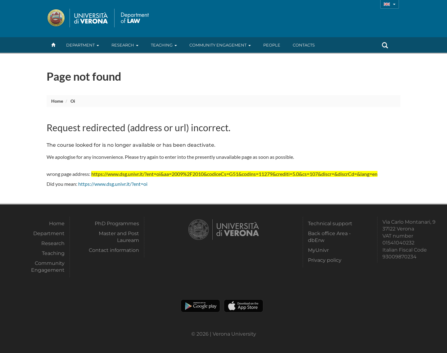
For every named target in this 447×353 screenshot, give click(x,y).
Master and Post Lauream (119, 236)
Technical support (330, 223)
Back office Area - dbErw (329, 236)
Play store (200, 306)
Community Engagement (220, 44)
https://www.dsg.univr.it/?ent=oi (112, 184)
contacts (304, 44)
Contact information (114, 250)
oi (72, 101)
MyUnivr (318, 250)
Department (82, 44)
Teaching (164, 44)
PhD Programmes (117, 223)
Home (57, 101)
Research (124, 44)
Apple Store (243, 306)
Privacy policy (324, 260)
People (271, 44)
